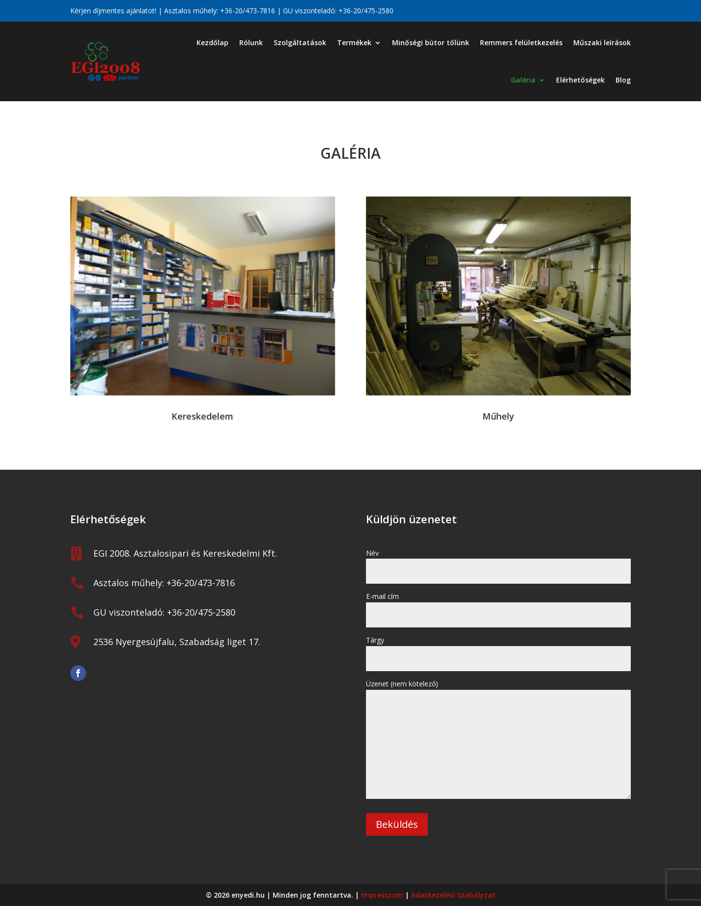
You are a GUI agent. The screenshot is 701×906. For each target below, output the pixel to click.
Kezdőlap (212, 42)
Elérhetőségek (580, 80)
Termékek (354, 42)
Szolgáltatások (300, 42)
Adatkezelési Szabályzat (453, 895)
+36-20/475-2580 (365, 10)
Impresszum (382, 895)
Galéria (523, 80)
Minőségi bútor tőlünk (430, 42)
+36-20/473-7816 (247, 10)
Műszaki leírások (602, 42)
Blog (623, 80)
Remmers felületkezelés (521, 42)
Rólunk (251, 42)
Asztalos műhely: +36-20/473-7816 (164, 583)
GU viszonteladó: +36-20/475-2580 (164, 612)
